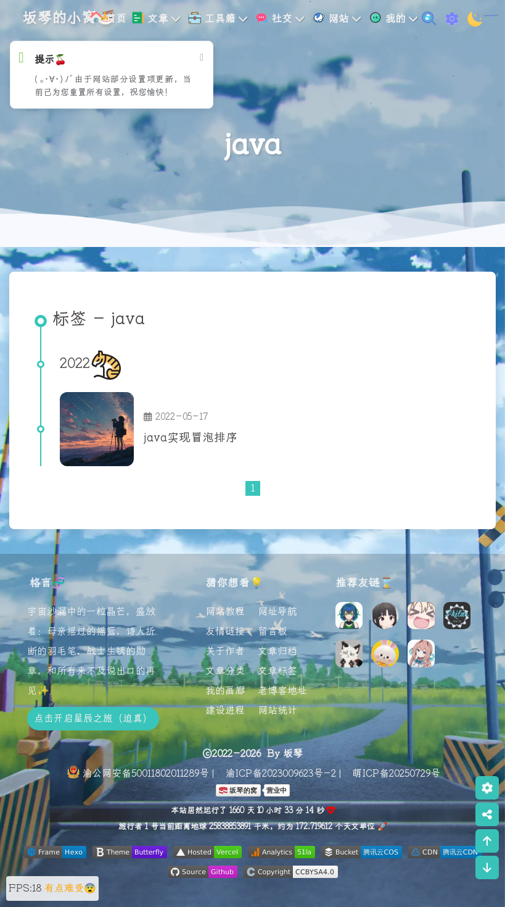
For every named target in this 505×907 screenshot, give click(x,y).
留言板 (272, 632)
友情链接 (225, 632)
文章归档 (277, 651)
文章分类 (225, 671)
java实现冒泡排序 (190, 438)
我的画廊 (225, 691)
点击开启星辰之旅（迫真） (93, 719)
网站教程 (225, 612)
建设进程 (225, 711)
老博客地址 (282, 691)
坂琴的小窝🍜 (68, 18)
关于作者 (225, 651)
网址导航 (277, 612)
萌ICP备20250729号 (396, 774)
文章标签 (277, 671)
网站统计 (277, 711)
